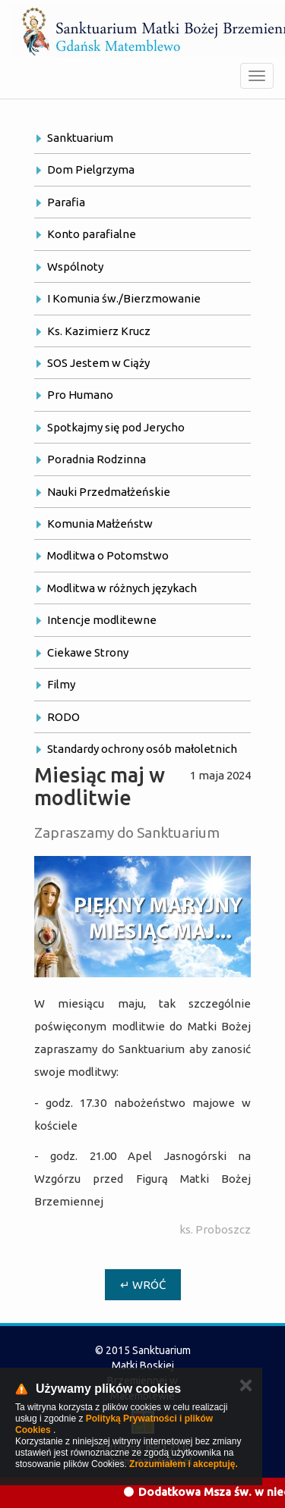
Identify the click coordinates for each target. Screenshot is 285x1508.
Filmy (61, 684)
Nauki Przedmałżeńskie (108, 491)
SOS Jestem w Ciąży (98, 362)
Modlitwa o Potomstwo (108, 555)
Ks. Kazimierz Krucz (98, 330)
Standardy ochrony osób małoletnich (142, 748)
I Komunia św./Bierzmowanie (124, 298)
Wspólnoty (75, 266)
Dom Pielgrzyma (91, 169)
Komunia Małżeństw (100, 523)
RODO (63, 716)
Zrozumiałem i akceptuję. (183, 1464)
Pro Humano (80, 394)
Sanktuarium (80, 137)
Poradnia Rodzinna (96, 459)
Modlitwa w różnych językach (122, 588)
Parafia (66, 202)
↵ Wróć (143, 1284)
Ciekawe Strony (87, 652)
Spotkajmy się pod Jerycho (116, 427)
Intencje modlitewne (102, 619)
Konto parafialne (91, 233)
